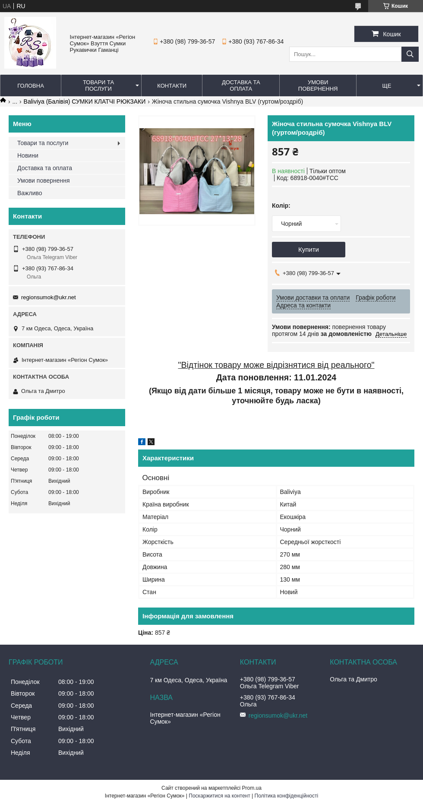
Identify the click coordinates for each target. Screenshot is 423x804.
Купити (308, 249)
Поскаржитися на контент (219, 796)
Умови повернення (318, 85)
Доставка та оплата (241, 85)
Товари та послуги (98, 85)
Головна (30, 85)
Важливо (29, 193)
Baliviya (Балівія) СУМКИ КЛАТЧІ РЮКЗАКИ (85, 101)
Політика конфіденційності (287, 796)
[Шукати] (410, 54)
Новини (27, 155)
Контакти (171, 85)
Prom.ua (252, 788)
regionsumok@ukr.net (48, 297)
